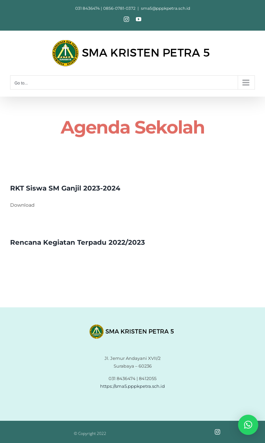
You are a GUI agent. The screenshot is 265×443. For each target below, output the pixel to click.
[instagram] (217, 432)
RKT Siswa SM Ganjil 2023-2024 (65, 188)
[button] (248, 425)
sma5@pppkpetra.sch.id (165, 8)
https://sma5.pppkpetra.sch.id (132, 386)
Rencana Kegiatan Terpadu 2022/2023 (77, 242)
